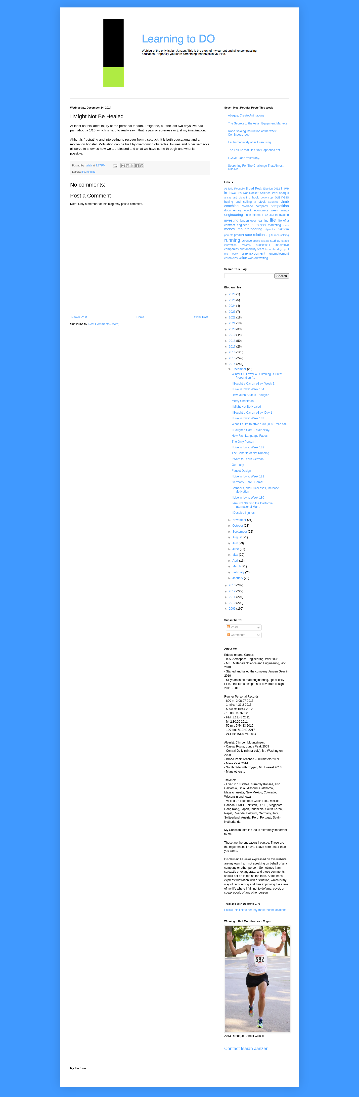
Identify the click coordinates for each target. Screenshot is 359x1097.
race (248, 235)
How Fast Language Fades (250, 435)
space (256, 240)
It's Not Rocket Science (254, 193)
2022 (232, 317)
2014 (232, 364)
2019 (232, 335)
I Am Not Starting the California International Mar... (252, 505)
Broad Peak (254, 188)
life (83, 171)
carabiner (273, 201)
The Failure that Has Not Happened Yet (254, 150)
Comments (236, 635)
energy (285, 210)
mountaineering (250, 229)
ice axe (269, 214)
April (235, 560)
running (91, 171)
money (229, 229)
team (260, 249)
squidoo (265, 240)
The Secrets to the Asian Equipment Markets (257, 123)
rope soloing (281, 235)
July (235, 543)
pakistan (283, 229)
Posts (232, 627)
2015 (232, 358)
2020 (232, 329)
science (247, 240)
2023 (232, 311)
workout (253, 258)
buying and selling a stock (245, 201)
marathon (258, 225)
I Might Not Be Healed (246, 406)
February (238, 572)
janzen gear (248, 220)
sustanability (248, 249)
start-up (275, 240)
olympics (270, 229)
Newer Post (79, 317)
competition (279, 206)
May (235, 554)
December (239, 369)
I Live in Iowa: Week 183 (248, 418)
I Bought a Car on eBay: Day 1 (252, 412)
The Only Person (243, 441)
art (235, 197)
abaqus (284, 193)
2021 (232, 323)
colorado (247, 206)
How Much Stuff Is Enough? (250, 395)
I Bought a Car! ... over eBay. (251, 430)
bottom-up (267, 197)
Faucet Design (241, 470)
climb (284, 201)
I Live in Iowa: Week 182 (248, 447)
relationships (263, 235)
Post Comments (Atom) (103, 324)
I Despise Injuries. (243, 512)
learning (263, 220)
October (238, 525)
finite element (254, 215)
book (255, 197)
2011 (232, 597)
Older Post (201, 317)
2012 (232, 591)
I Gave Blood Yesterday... (245, 158)
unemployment (253, 253)
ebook (247, 210)
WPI (275, 193)
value (242, 258)
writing (263, 258)
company (262, 206)
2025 (232, 300)
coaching (231, 206)
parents (228, 235)
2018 (232, 341)
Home (140, 317)
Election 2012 (271, 188)
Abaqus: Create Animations (246, 115)
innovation (282, 215)
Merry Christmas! (243, 401)
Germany (238, 465)
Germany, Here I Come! (247, 482)
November (239, 520)
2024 (232, 306)
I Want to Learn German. (248, 459)
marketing (274, 225)
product (239, 235)
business (282, 197)
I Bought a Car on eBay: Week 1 (253, 383)
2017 (232, 346)
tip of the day (273, 249)
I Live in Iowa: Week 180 (248, 497)
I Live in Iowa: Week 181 (248, 476)
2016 (232, 352)
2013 (232, 585)
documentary (232, 210)
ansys (227, 197)
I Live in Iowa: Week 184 (248, 389)
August (237, 537)
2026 (232, 294)
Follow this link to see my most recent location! (255, 910)
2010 (232, 603)
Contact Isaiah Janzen (246, 1048)
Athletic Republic (234, 188)
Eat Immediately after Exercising (249, 142)
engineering (233, 215)
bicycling (244, 197)
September (240, 531)
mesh (286, 225)
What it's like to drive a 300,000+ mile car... (260, 424)
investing (231, 220)
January (238, 578)
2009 (232, 608)
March (237, 566)
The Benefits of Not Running (250, 453)
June (236, 549)
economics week (266, 210)
